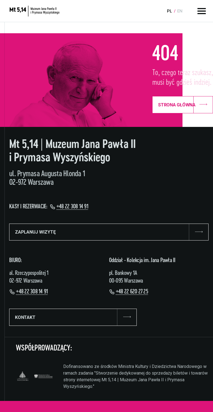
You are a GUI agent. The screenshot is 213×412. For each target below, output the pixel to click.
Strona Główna (182, 105)
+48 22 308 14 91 (72, 206)
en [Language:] (179, 11)
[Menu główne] (202, 11)
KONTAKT (73, 317)
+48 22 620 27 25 (132, 292)
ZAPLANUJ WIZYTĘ (109, 232)
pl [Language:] (169, 11)
